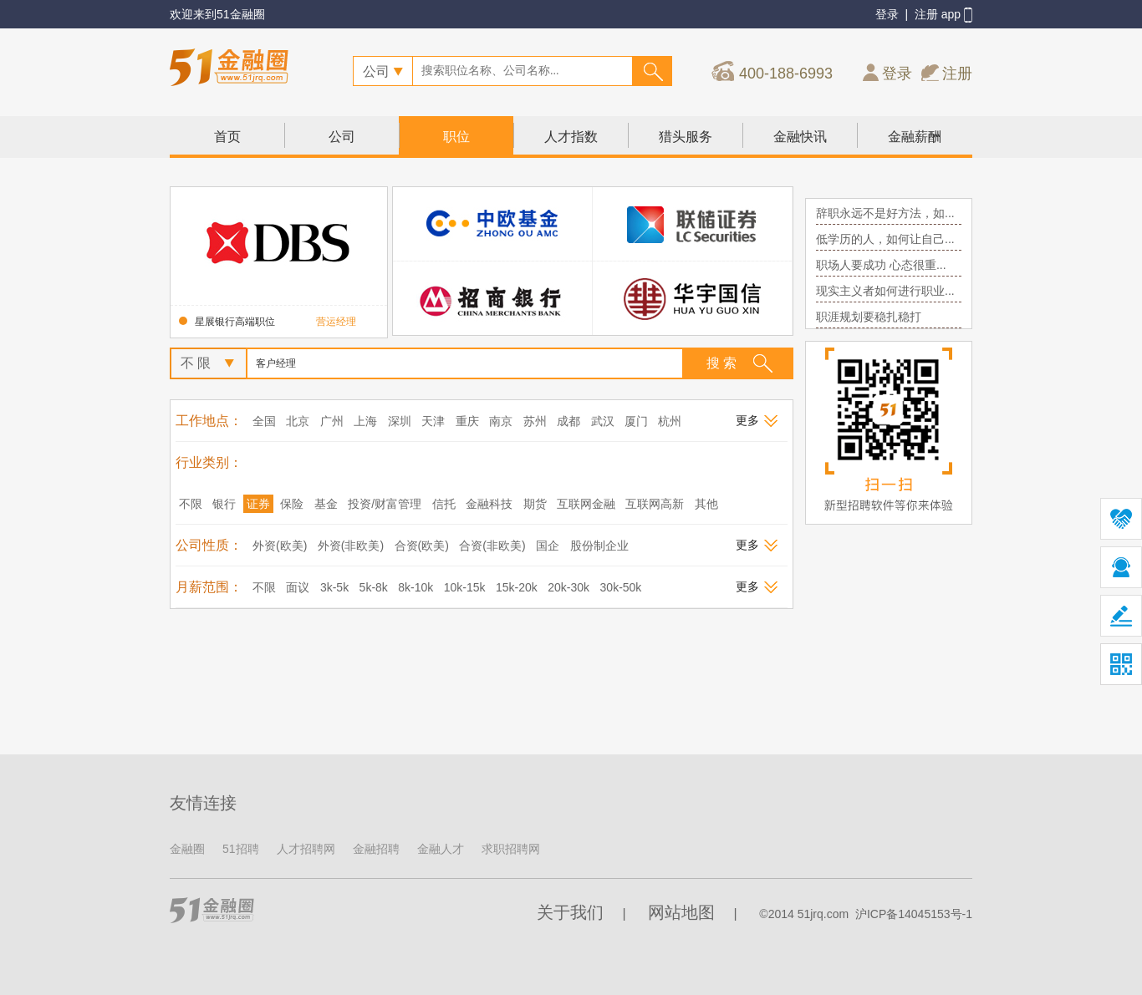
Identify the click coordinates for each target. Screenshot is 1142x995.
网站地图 (681, 912)
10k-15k (465, 587)
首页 (227, 136)
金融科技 (489, 503)
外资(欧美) (279, 545)
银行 (224, 503)
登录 (887, 14)
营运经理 (336, 321)
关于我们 (570, 912)
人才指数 (571, 136)
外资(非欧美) (351, 545)
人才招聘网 (306, 848)
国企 (547, 545)
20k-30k (568, 587)
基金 (326, 503)
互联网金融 (586, 503)
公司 (383, 71)
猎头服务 (685, 136)
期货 (535, 503)
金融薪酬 (914, 136)
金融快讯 (800, 136)
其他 (706, 503)
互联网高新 (654, 503)
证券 (258, 503)
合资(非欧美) (492, 545)
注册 (926, 14)
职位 (456, 136)
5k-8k (373, 587)
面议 (297, 587)
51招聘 (240, 848)
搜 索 (721, 363)
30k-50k (621, 587)
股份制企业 (599, 545)
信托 (444, 503)
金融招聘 (376, 848)
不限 (190, 503)
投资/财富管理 (384, 503)
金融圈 (187, 848)
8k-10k (415, 587)
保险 (291, 503)
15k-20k (517, 587)
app (951, 14)
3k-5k (334, 587)
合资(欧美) (422, 545)
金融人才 (440, 848)
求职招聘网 (511, 848)
